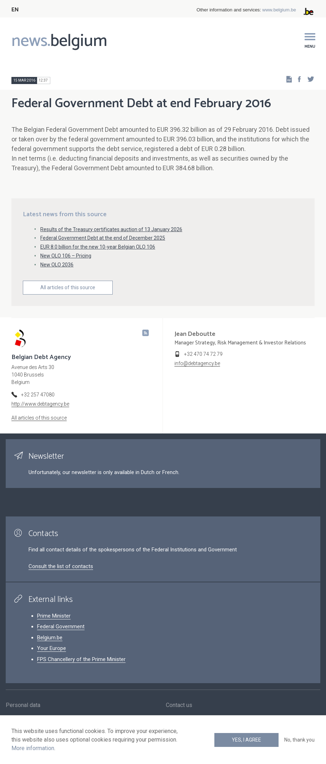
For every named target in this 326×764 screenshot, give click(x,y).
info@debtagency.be (197, 363)
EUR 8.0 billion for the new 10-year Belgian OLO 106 (97, 247)
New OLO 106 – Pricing (65, 256)
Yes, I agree (246, 740)
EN (15, 10)
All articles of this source (67, 287)
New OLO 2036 (56, 264)
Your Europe (51, 648)
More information (32, 748)
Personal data (23, 705)
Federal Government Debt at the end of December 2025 (102, 238)
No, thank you (299, 740)
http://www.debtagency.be (40, 404)
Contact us (179, 705)
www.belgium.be (279, 9)
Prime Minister (54, 616)
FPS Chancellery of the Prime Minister (81, 659)
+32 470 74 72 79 (203, 354)
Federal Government (61, 626)
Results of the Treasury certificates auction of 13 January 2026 (111, 229)
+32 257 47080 (38, 394)
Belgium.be (49, 637)
